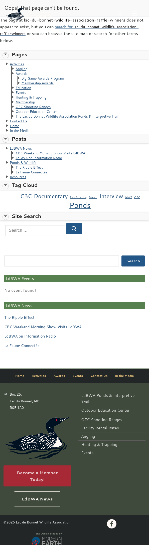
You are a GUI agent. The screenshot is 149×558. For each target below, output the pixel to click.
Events (22, 96)
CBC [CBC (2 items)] (26, 208)
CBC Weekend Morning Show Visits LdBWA (55, 162)
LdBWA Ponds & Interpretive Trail (107, 407)
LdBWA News (22, 157)
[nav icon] (134, 13)
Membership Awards (40, 85)
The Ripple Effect (31, 178)
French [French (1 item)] (93, 209)
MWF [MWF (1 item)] (128, 209)
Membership (27, 106)
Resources (19, 189)
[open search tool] (119, 14)
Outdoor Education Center (39, 117)
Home (15, 133)
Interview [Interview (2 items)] (111, 208)
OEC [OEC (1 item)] (137, 209)
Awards (22, 75)
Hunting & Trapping (33, 101)
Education (24, 91)
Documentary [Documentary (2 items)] (51, 208)
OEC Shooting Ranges (35, 112)
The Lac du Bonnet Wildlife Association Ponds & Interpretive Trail (73, 122)
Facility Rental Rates (97, 430)
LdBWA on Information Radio (42, 167)
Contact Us (20, 128)
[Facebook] (111, 536)
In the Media (21, 138)
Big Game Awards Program (45, 80)
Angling (22, 69)
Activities (18, 64)
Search (133, 273)
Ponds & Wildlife (25, 173)
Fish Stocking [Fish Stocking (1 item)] (78, 209)
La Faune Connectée (33, 183)
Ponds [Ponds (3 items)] (80, 218)
